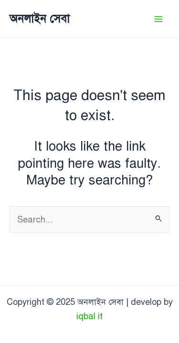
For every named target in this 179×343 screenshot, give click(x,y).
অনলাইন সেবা (40, 18)
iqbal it (89, 316)
